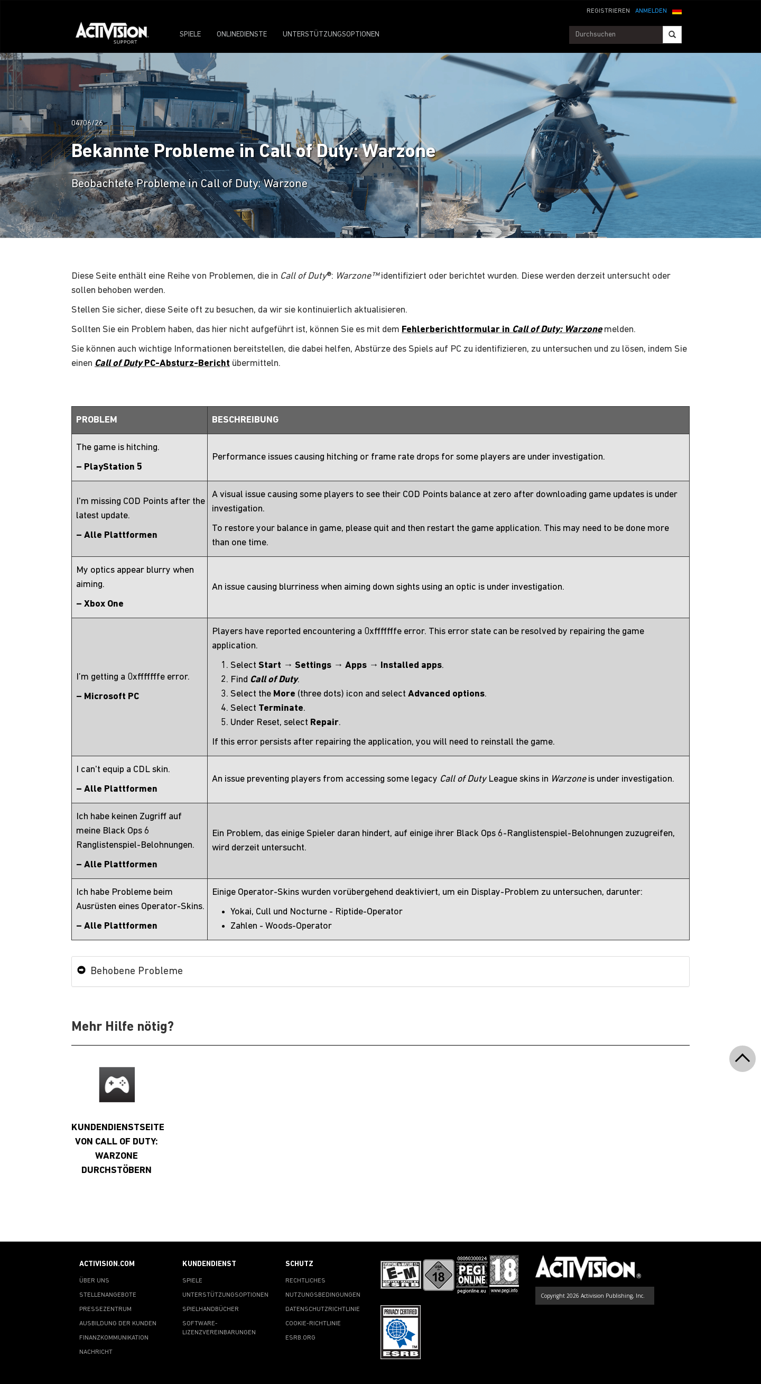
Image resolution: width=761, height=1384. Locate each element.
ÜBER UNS (94, 1281)
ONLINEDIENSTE (242, 35)
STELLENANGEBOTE (107, 1295)
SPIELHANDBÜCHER (210, 1309)
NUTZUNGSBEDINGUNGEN (322, 1295)
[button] (677, 10)
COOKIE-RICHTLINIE (313, 1324)
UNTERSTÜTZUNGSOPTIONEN (331, 35)
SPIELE (190, 35)
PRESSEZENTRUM (105, 1309)
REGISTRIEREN (608, 11)
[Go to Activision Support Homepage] (117, 35)
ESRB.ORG (300, 1338)
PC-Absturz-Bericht (162, 364)
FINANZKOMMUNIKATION (114, 1338)
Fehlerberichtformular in (502, 330)
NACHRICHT (96, 1352)
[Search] (672, 34)
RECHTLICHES (305, 1281)
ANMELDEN (651, 11)
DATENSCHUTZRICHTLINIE (322, 1309)
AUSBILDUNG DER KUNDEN (117, 1324)
